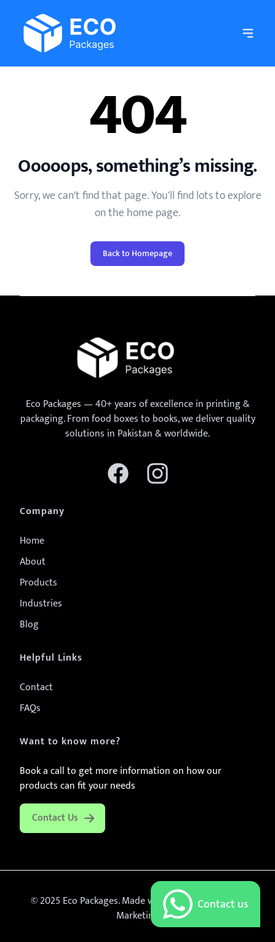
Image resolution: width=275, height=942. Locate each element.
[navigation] (248, 33)
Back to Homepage (137, 253)
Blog (29, 624)
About (33, 562)
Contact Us (63, 818)
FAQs (30, 708)
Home (32, 541)
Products (38, 582)
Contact (36, 687)
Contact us (205, 904)
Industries (41, 603)
